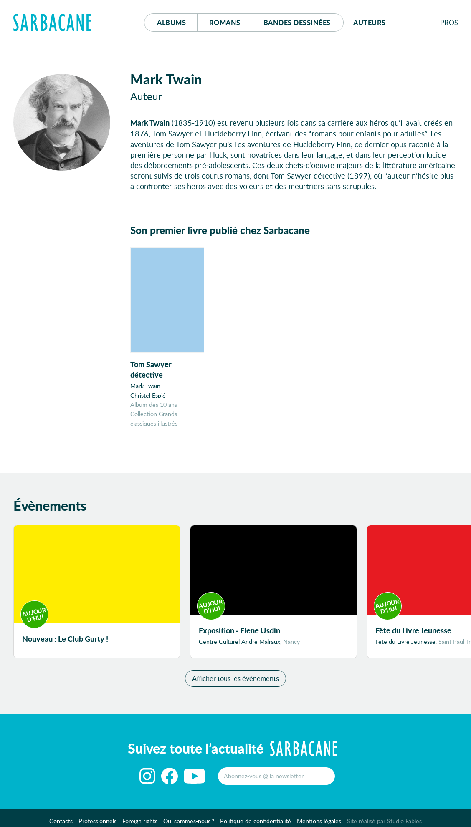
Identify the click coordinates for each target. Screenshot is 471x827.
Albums (171, 22)
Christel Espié (148, 395)
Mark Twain (145, 386)
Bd (297, 22)
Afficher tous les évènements (235, 678)
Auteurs (369, 22)
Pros (449, 22)
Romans (225, 22)
